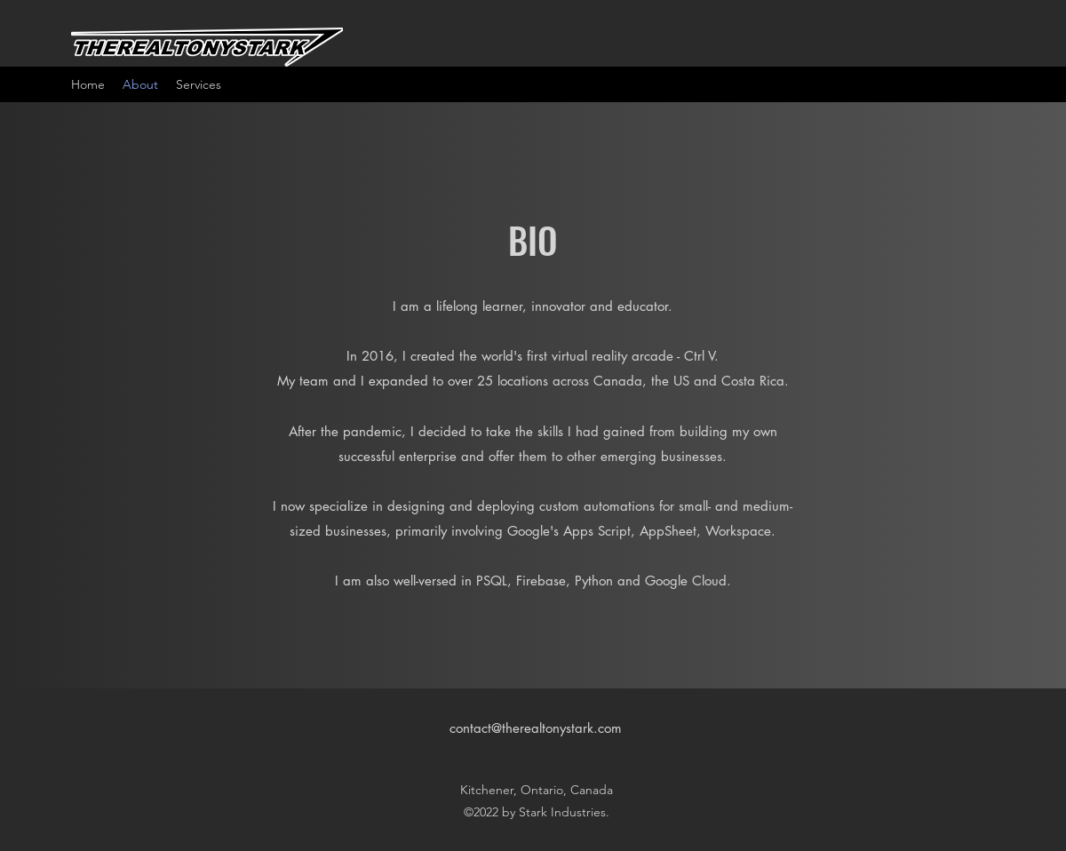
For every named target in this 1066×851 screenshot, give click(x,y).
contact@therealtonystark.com (535, 728)
